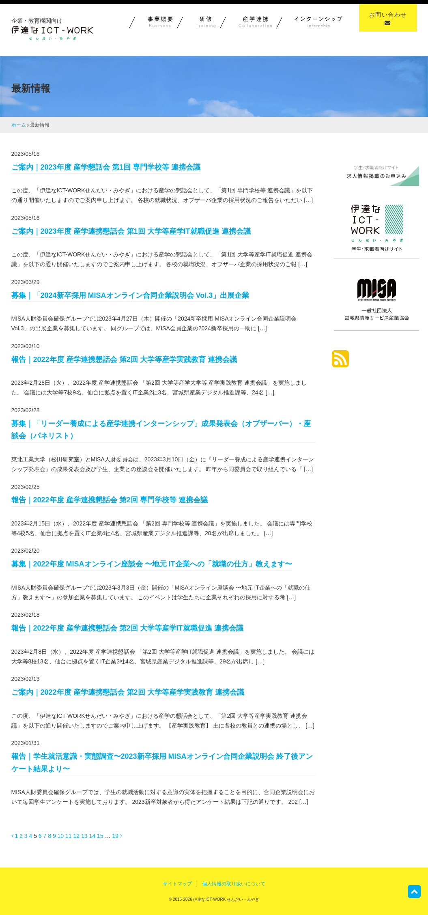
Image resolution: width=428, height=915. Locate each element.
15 (100, 836)
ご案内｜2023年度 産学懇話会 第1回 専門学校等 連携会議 (105, 167)
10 (61, 836)
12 (76, 836)
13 (84, 836)
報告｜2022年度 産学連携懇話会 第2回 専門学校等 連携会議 (109, 500)
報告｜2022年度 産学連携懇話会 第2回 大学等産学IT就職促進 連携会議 (127, 628)
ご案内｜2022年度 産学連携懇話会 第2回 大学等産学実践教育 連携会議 (127, 692)
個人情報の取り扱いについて (233, 884)
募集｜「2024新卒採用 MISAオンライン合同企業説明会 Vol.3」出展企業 (130, 295)
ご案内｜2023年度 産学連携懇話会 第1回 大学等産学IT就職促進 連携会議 (131, 231)
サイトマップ (177, 884)
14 (92, 836)
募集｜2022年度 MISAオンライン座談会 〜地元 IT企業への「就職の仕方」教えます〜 (151, 564)
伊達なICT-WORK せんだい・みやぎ (226, 899)
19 (115, 836)
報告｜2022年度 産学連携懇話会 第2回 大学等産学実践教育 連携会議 (124, 359)
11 (68, 836)
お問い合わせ (388, 18)
